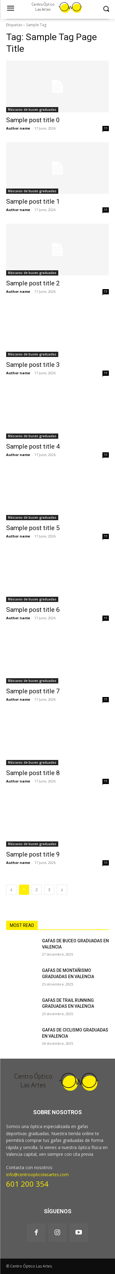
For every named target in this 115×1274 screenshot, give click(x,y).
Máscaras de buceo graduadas (32, 109)
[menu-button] (10, 9)
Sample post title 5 (33, 528)
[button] (106, 8)
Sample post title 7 (33, 691)
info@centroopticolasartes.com (37, 1174)
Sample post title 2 (33, 283)
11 (106, 128)
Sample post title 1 (33, 201)
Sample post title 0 (33, 120)
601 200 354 (27, 1184)
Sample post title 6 (33, 609)
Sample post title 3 (33, 364)
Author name (18, 128)
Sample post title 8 (33, 773)
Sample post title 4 (33, 446)
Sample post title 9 (33, 854)
